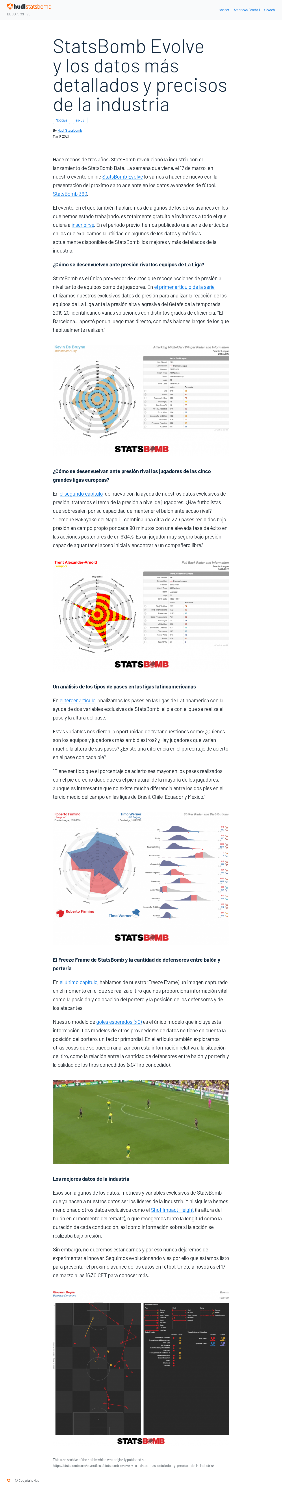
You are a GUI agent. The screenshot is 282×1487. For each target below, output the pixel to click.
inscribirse (83, 225)
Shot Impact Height (172, 1210)
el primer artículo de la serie (184, 287)
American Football (247, 10)
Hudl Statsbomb (70, 130)
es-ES (80, 120)
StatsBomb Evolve (122, 176)
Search (269, 10)
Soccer (224, 10)
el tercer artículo (77, 700)
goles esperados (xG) (119, 1022)
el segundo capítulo (81, 493)
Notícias (61, 120)
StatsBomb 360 (70, 194)
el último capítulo (78, 982)
